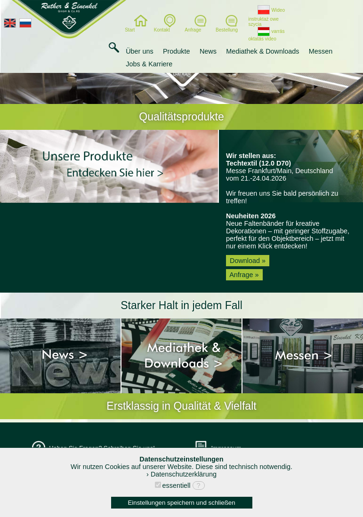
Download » (247, 260)
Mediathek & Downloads (262, 51)
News (208, 51)
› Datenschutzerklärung (181, 474)
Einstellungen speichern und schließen (181, 502)
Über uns (139, 51)
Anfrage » (244, 274)
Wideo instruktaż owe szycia (266, 17)
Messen (320, 51)
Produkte (176, 51)
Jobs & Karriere (149, 64)
